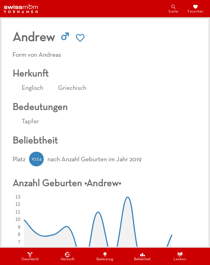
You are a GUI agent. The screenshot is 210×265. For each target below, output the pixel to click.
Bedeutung (104, 256)
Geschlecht (30, 256)
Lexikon (180, 256)
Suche (173, 8)
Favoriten (195, 8)
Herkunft (68, 256)
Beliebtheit (142, 256)
